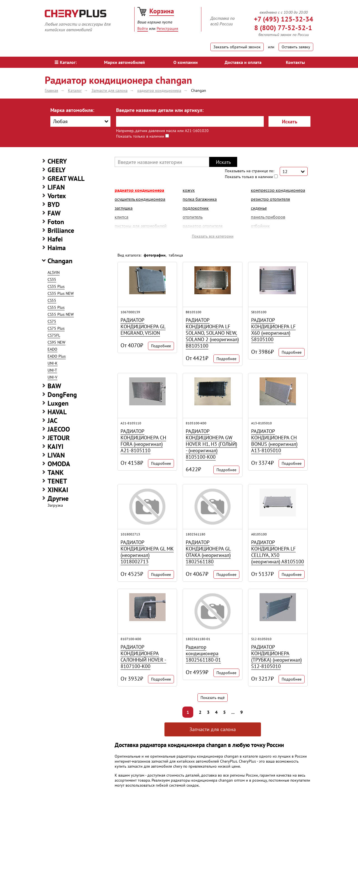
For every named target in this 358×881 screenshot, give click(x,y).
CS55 (52, 300)
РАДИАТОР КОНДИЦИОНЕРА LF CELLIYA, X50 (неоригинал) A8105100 (277, 552)
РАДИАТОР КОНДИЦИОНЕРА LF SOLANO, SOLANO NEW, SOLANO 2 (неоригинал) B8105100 (212, 333)
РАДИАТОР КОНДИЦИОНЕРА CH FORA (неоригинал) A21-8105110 (143, 441)
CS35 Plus (56, 286)
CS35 (52, 279)
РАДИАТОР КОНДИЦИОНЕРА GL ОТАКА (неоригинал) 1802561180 (208, 552)
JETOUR (59, 438)
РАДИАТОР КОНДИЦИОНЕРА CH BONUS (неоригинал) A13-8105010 (274, 441)
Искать (289, 121)
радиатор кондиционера (139, 190)
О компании (185, 62)
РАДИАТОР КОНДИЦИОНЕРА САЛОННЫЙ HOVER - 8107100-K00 (143, 656)
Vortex (57, 195)
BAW (54, 386)
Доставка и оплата (243, 62)
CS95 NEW (56, 342)
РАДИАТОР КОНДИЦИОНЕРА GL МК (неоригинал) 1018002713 (147, 552)
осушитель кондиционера (140, 199)
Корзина (161, 11)
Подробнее (161, 345)
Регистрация (167, 28)
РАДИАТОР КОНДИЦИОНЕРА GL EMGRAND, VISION (143, 326)
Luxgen (58, 403)
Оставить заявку (296, 46)
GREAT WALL (66, 178)
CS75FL (54, 335)
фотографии (155, 255)
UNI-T (52, 370)
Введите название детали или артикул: (160, 110)
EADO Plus (57, 356)
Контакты (295, 62)
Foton (56, 221)
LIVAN (56, 455)
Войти (142, 28)
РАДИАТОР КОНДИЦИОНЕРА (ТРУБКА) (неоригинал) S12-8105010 (276, 656)
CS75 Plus (56, 328)
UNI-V (52, 377)
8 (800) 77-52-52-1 (283, 27)
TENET (57, 481)
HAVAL (57, 412)
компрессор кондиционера (278, 190)
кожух (189, 190)
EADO (52, 349)
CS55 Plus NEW (61, 314)
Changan (60, 261)
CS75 (52, 321)
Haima (57, 247)
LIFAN (56, 187)
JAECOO (59, 429)
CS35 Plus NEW (61, 293)
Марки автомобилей (124, 62)
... (233, 712)
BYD (54, 204)
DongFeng (62, 394)
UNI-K (53, 363)
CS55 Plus (56, 307)
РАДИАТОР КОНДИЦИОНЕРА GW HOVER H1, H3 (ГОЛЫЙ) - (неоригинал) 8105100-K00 (211, 444)
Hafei (55, 239)
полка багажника (200, 199)
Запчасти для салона (212, 729)
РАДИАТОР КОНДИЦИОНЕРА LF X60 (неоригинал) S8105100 (273, 330)
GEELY (56, 170)
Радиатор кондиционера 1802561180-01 (203, 653)
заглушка (124, 208)
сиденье (259, 208)
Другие (58, 498)
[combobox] (80, 121)
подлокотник (196, 208)
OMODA (59, 463)
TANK (56, 472)
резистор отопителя (270, 199)
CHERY (57, 161)
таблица (176, 255)
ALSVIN (54, 272)
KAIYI (55, 446)
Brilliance (61, 230)
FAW (54, 213)
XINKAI (58, 489)
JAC (52, 420)
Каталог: (66, 62)
